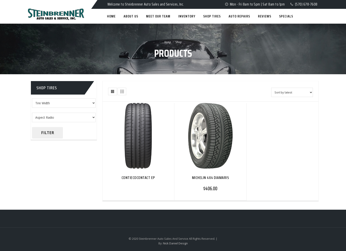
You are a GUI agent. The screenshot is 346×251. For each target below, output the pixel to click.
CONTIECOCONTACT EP (138, 178)
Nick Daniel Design (175, 243)
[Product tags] (64, 103)
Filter (47, 132)
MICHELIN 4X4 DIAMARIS (210, 178)
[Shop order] (292, 92)
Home (167, 42)
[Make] (64, 117)
